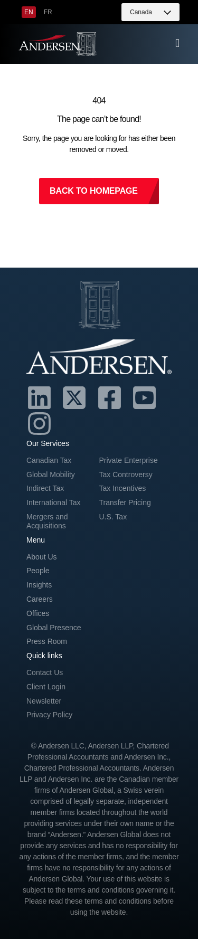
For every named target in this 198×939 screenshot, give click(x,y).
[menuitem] (29, 12)
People (38, 570)
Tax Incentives (122, 488)
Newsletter (43, 701)
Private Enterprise (128, 460)
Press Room (46, 641)
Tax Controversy (126, 474)
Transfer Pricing (125, 502)
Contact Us (44, 672)
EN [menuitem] (28, 12)
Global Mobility (50, 474)
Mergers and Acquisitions (47, 521)
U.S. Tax (113, 517)
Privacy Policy (49, 714)
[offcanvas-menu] (177, 43)
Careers (39, 599)
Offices (37, 613)
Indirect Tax (45, 488)
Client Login (45, 686)
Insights (39, 585)
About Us (41, 557)
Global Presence (53, 627)
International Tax (53, 502)
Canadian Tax (48, 460)
